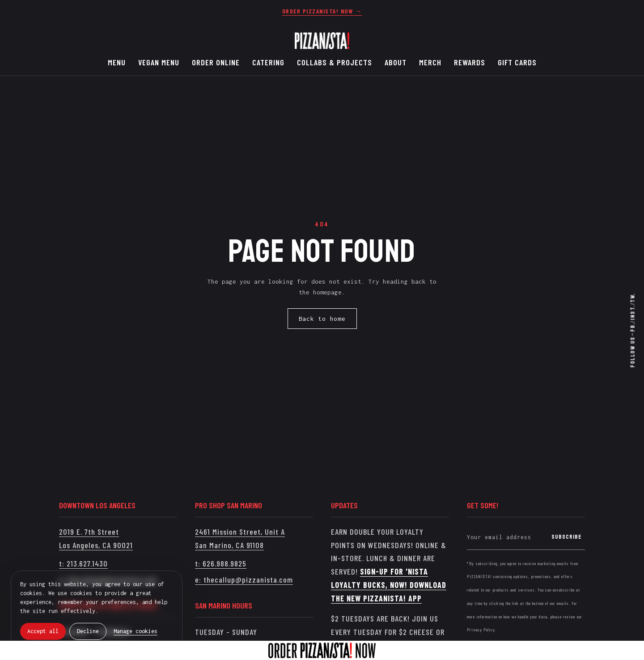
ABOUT (396, 62)
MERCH (430, 62)
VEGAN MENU (158, 62)
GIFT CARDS (517, 62)
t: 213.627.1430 (83, 563)
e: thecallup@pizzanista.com (244, 579)
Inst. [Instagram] (632, 312)
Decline (88, 631)
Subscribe (566, 537)
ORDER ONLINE (216, 62)
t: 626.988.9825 (220, 563)
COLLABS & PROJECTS (334, 62)
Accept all (43, 631)
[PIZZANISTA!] (322, 40)
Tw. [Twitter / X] (632, 297)
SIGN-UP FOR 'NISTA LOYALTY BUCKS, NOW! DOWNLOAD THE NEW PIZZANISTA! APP (388, 584)
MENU (117, 62)
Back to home (322, 318)
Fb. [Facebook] (632, 327)
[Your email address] (507, 537)
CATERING (268, 62)
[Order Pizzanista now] (322, 11)
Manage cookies (135, 631)
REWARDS (469, 62)
